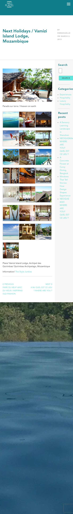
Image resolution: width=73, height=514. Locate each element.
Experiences (65, 95)
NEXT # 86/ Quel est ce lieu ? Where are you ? (41, 287)
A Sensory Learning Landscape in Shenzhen (65, 129)
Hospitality (65, 98)
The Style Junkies (23, 272)
